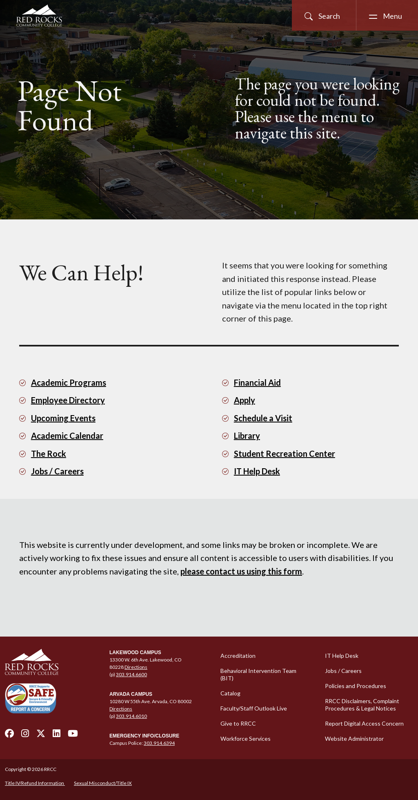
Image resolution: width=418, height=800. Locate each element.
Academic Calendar (67, 435)
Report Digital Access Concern (364, 723)
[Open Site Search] (324, 15)
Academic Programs (68, 382)
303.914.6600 (131, 674)
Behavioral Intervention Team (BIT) (258, 674)
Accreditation (238, 655)
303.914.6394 (159, 743)
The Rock (48, 453)
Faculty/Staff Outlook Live (253, 708)
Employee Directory (68, 400)
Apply (244, 400)
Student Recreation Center (284, 453)
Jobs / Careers (57, 471)
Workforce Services (245, 738)
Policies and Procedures (355, 685)
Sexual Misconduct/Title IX (103, 783)
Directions (136, 667)
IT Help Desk (257, 471)
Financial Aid (257, 382)
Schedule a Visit (263, 418)
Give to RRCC (238, 723)
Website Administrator (354, 738)
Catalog (230, 693)
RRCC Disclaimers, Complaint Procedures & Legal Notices (362, 704)
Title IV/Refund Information (35, 783)
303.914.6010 (131, 716)
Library (247, 435)
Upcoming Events (63, 418)
